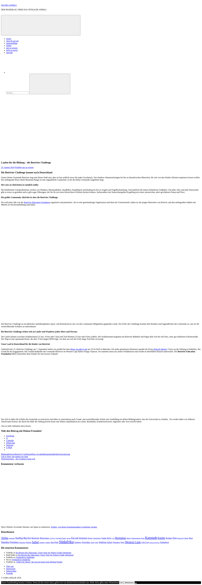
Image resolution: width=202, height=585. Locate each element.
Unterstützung (64, 454)
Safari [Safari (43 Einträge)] (35, 542)
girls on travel (12, 50)
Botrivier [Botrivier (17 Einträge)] (35, 538)
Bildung (4, 454)
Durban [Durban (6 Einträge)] (69, 538)
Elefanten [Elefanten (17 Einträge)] (83, 538)
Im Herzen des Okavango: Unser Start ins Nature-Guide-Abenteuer (43, 553)
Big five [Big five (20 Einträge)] (27, 538)
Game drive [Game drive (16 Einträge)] (106, 538)
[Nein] (136, 583)
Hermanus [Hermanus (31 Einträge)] (120, 537)
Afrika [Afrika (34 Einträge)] (4, 537)
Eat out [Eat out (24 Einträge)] (74, 538)
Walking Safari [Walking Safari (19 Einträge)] (105, 542)
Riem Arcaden (37, 454)
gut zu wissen (11, 48)
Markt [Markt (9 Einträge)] (186, 538)
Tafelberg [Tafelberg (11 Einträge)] (77, 542)
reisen (8, 39)
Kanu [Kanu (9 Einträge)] (143, 538)
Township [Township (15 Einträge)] (86, 542)
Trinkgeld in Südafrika (25, 557)
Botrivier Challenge (23, 454)
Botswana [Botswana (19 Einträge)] (44, 538)
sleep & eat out (12, 41)
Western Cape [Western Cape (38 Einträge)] (133, 542)
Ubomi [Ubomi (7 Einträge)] (92, 542)
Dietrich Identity (160, 349)
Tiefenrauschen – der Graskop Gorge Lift (18, 459)
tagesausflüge (11, 43)
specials (9, 52)
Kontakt (9, 573)
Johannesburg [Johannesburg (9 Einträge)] (135, 538)
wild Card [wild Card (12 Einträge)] (145, 542)
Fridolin (18, 167)
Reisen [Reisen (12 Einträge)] (28, 542)
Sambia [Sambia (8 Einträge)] (47, 542)
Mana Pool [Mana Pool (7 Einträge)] (180, 538)
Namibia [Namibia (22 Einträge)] (5, 542)
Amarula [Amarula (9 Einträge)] (12, 538)
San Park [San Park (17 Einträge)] (54, 542)
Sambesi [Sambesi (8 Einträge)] (42, 542)
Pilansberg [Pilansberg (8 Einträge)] (22, 542)
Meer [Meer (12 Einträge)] (191, 538)
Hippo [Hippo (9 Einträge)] (129, 538)
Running (46, 454)
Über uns (10, 566)
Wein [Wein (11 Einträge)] (122, 542)
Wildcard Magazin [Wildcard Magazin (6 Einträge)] (154, 542)
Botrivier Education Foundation (37, 202)
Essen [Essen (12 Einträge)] (90, 538)
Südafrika (54, 454)
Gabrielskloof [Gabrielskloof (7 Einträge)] (97, 538)
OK (121, 583)
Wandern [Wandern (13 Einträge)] (116, 542)
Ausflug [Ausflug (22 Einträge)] (19, 538)
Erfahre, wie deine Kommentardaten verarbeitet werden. (74, 527)
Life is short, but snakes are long (14, 456)
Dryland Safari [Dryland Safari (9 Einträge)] (61, 538)
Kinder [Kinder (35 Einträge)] (161, 537)
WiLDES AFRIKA (9, 5)
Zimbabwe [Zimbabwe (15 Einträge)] (164, 542)
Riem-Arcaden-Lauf (78, 349)
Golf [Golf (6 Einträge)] (113, 538)
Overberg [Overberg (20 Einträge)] (14, 542)
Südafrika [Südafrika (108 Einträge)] (66, 542)
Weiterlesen (129, 583)
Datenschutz (11, 571)
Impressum (10, 569)
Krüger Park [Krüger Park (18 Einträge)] (171, 538)
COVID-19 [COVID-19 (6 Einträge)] (52, 538)
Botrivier (11, 454)
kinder (8, 46)
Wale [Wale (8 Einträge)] (96, 542)
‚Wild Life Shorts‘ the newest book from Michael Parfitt (39, 562)
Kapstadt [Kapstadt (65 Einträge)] (151, 538)
